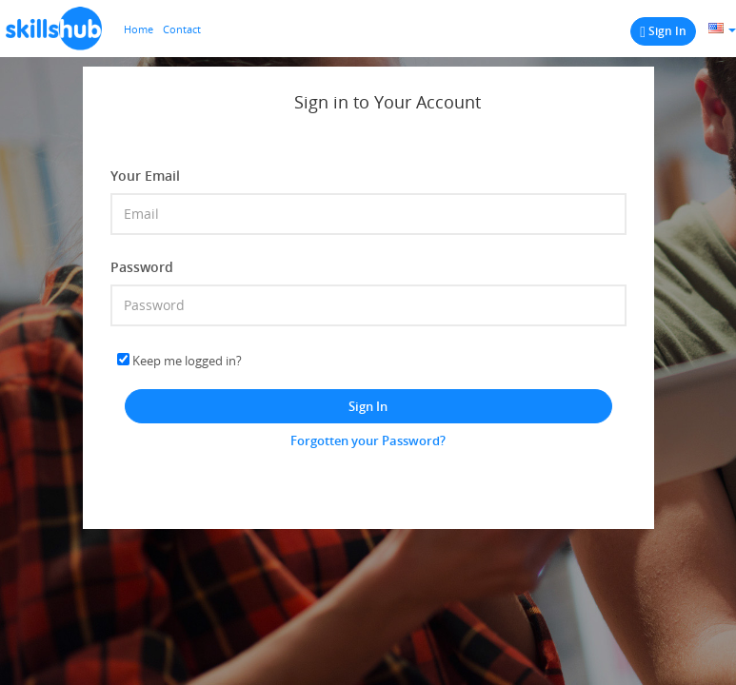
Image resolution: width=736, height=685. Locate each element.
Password (141, 267)
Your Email (145, 175)
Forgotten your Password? (368, 440)
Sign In (368, 406)
